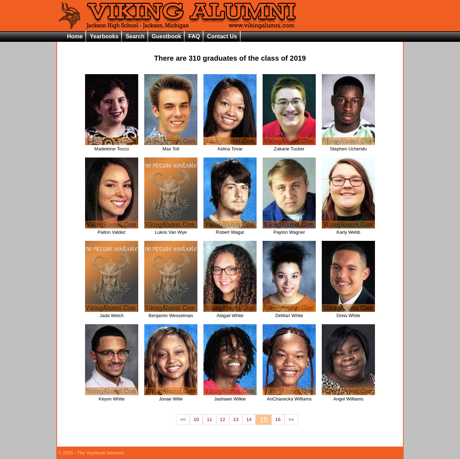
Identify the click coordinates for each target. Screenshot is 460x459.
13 (236, 419)
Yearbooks (104, 36)
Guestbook (166, 36)
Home (75, 36)
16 (278, 419)
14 (249, 419)
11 (209, 419)
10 (196, 419)
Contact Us (222, 36)
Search (134, 36)
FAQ (194, 36)
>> (291, 419)
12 (222, 419)
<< (183, 419)
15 (263, 420)
